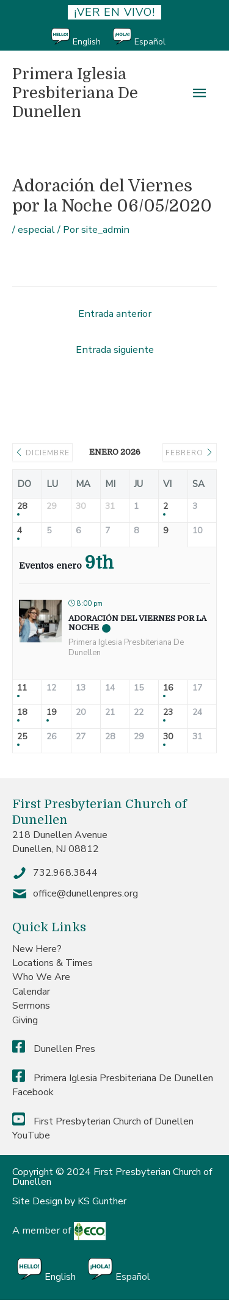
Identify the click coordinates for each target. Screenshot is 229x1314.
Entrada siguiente (115, 350)
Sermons (31, 1005)
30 (168, 737)
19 (51, 713)
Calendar (31, 991)
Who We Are (41, 977)
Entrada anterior (114, 314)
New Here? (37, 949)
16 (168, 688)
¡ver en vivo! (114, 12)
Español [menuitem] (149, 42)
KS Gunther (102, 1201)
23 (168, 713)
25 (22, 737)
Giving (25, 1020)
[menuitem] (82, 37)
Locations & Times (52, 963)
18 (22, 713)
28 (22, 507)
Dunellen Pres (53, 1049)
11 (22, 688)
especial (36, 229)
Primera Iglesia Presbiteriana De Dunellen (75, 92)
